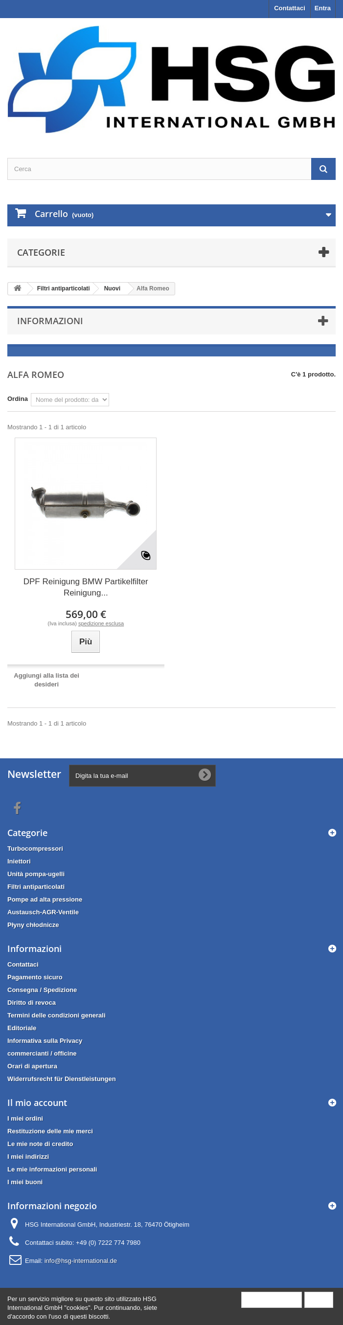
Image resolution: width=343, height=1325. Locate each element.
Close (319, 1299)
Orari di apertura (32, 1066)
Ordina (17, 398)
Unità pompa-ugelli (36, 874)
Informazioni (50, 321)
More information (272, 1299)
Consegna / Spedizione (42, 990)
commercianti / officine (42, 1053)
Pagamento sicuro (35, 977)
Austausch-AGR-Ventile (43, 912)
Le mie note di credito (40, 1144)
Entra (323, 8)
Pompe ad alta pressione (44, 899)
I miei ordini (25, 1118)
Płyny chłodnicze (33, 924)
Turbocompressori (35, 848)
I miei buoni (25, 1182)
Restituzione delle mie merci (50, 1131)
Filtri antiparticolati (36, 886)
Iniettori (19, 861)
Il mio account (37, 1102)
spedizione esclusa (101, 623)
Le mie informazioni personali (52, 1169)
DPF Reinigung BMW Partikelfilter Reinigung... (85, 587)
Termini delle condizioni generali (56, 1015)
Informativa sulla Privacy (44, 1040)
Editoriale (21, 1028)
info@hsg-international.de (81, 1260)
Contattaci (289, 8)
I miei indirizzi (28, 1156)
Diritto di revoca (31, 1002)
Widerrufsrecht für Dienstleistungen (61, 1078)
